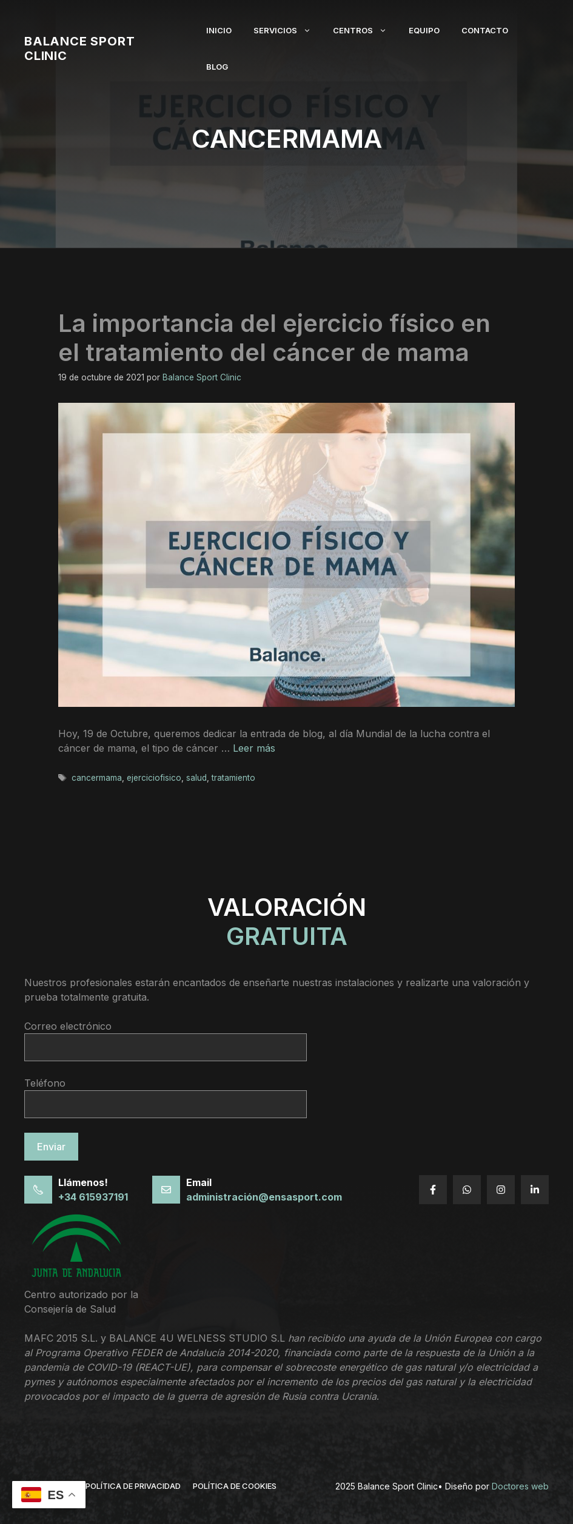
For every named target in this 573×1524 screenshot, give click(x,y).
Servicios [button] (287, 30)
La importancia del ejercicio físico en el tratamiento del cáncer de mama (274, 337)
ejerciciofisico (154, 778)
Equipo (424, 30)
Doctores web (520, 1486)
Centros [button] (365, 30)
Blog (217, 66)
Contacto (484, 30)
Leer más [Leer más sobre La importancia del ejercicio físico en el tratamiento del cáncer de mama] (254, 748)
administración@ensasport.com (264, 1197)
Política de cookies (234, 1486)
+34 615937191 (93, 1197)
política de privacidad (133, 1486)
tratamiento (233, 778)
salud (196, 778)
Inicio (219, 30)
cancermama (97, 778)
